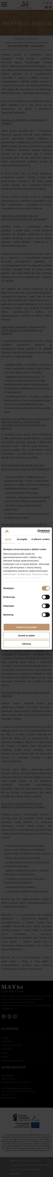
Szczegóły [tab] (22, 539)
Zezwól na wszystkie (26, 627)
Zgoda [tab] (8, 539)
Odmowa (26, 644)
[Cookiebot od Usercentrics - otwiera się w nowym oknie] (38, 531)
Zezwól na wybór (26, 635)
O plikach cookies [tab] (41, 539)
